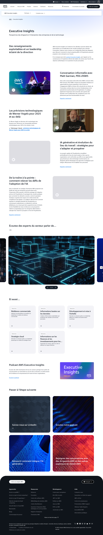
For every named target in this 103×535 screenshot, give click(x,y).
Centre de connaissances (81, 501)
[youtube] (87, 524)
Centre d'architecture (36, 504)
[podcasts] (89, 524)
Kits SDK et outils (57, 495)
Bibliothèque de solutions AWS (39, 501)
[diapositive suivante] (56, 287)
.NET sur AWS (56, 498)
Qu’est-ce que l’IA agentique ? (17, 498)
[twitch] (84, 524)
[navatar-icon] (99, 2)
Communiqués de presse (15, 514)
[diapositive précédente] (47, 287)
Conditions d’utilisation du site (26, 527)
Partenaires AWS (35, 514)
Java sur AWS (56, 504)
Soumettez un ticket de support (83, 495)
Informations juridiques (81, 512)
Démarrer (33, 492)
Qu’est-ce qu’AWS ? (14, 492)
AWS (10, 19)
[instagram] (82, 524)
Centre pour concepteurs (59, 492)
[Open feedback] (101, 267)
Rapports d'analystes (36, 511)
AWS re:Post (78, 498)
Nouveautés (12, 508)
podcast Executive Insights (73, 57)
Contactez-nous (79, 492)
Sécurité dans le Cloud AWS (16, 506)
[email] (92, 524)
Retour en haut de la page (51, 517)
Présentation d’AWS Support (82, 504)
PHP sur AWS (56, 507)
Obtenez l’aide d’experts (81, 507)
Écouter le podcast (14, 377)
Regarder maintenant (65, 98)
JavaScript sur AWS (58, 510)
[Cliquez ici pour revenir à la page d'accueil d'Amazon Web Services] (5, 7)
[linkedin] (80, 524)
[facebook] (77, 524)
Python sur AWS (57, 501)
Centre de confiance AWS (37, 498)
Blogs (10, 511)
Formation (33, 495)
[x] (75, 524)
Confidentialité (12, 527)
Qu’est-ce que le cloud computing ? (18, 495)
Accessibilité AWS (79, 510)
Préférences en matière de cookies (17, 530)
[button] (100, 2)
